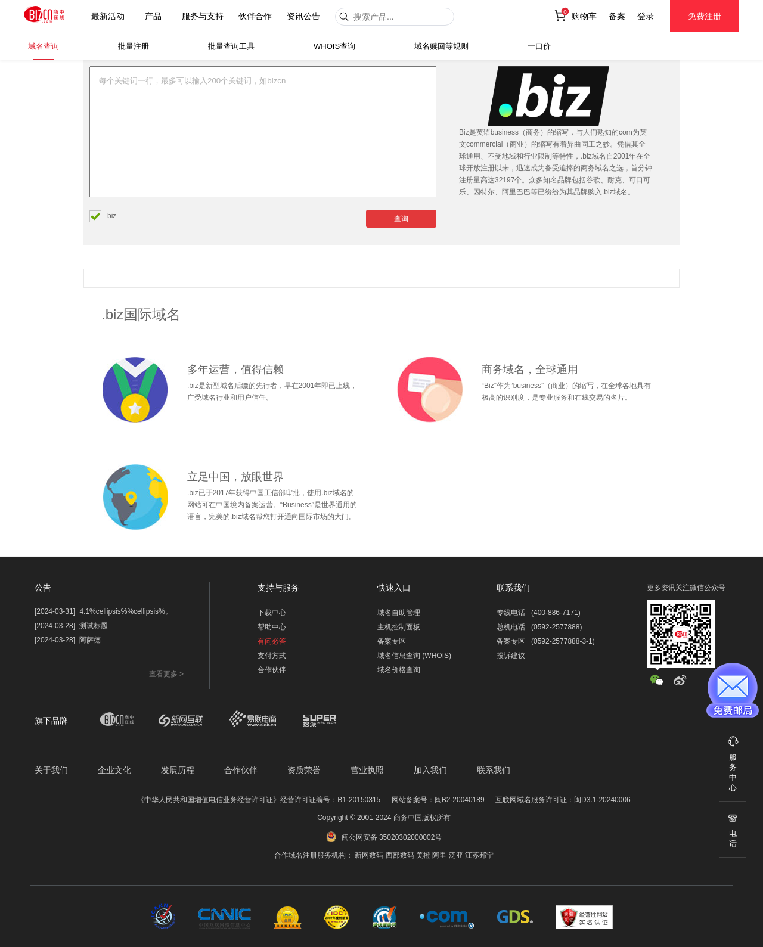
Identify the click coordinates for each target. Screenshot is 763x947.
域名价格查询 (398, 670)
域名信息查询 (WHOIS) (414, 655)
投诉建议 (511, 655)
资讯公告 (303, 16)
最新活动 (108, 16)
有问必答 (272, 641)
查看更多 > (166, 674)
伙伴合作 (255, 16)
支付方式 (272, 655)
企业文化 (114, 770)
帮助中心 (272, 627)
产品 (153, 16)
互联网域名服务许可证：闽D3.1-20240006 (563, 800)
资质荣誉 (304, 770)
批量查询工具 (231, 46)
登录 (645, 16)
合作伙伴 (272, 670)
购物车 (584, 16)
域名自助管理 (398, 612)
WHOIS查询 (334, 46)
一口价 (539, 46)
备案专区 (391, 641)
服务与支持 (203, 16)
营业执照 (367, 770)
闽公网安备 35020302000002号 (392, 837)
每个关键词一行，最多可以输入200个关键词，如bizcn (262, 131)
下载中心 (272, 612)
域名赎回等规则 (441, 46)
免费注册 (704, 16)
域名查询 (43, 46)
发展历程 (177, 770)
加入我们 (430, 770)
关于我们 (51, 770)
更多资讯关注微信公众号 (686, 587)
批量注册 (133, 46)
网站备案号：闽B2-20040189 (438, 800)
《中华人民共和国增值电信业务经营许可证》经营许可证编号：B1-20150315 (258, 800)
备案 (617, 16)
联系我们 (493, 770)
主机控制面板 (398, 627)
